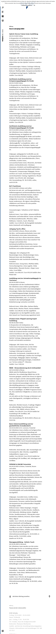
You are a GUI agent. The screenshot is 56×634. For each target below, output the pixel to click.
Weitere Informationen (27, 5)
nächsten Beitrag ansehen (19, 596)
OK (34, 5)
